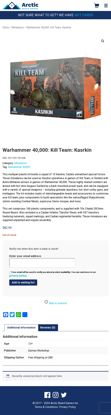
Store (6, 27)
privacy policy (18, 275)
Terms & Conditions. (46, 407)
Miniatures (17, 27)
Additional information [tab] (21, 327)
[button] (103, 41)
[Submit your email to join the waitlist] (23, 282)
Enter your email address (42, 261)
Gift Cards (83, 15)
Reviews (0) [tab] (47, 327)
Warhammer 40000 (19, 167)
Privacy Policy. (67, 407)
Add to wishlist (55, 302)
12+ (30, 343)
